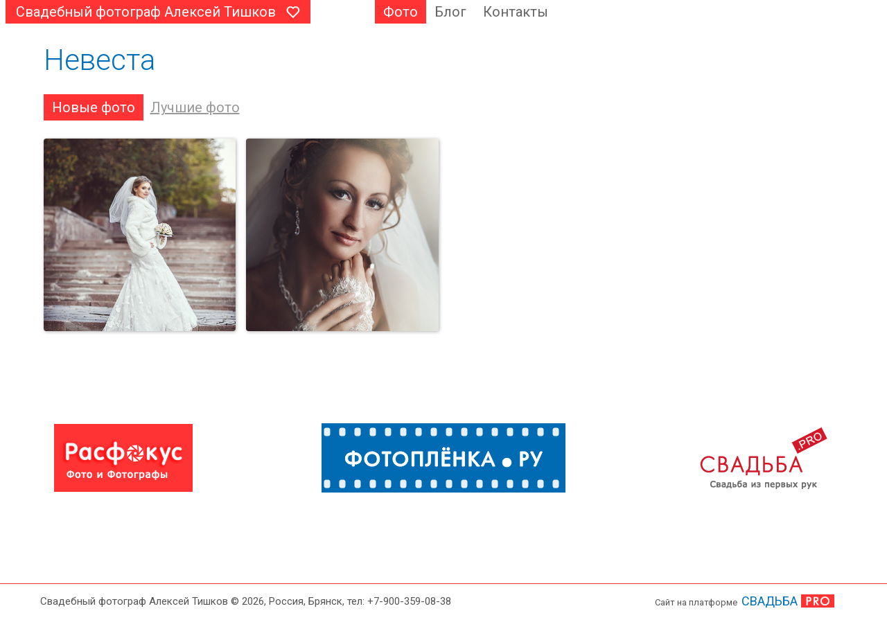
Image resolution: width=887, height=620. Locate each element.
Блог (450, 11)
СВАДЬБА (769, 601)
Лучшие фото (195, 107)
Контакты (515, 11)
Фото (400, 11)
